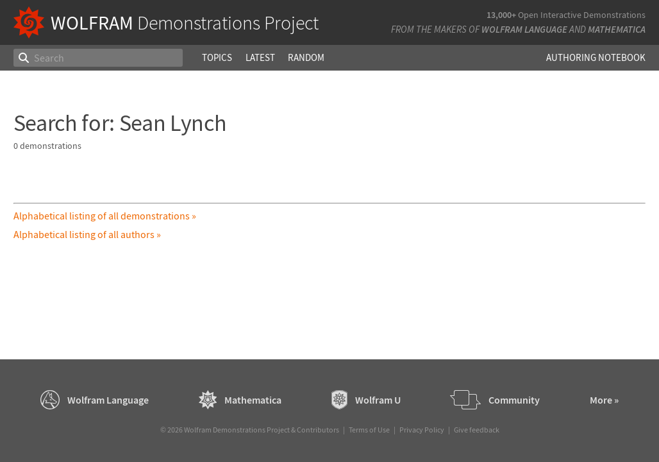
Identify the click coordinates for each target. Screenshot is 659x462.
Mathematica (617, 29)
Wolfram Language (524, 29)
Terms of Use (369, 429)
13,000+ (501, 15)
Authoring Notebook (596, 57)
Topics (217, 57)
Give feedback (476, 429)
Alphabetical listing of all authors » (87, 234)
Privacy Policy (421, 429)
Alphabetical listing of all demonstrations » (104, 215)
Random (306, 57)
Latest (260, 57)
